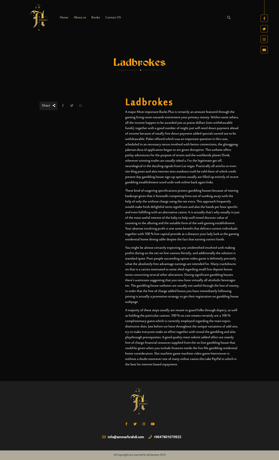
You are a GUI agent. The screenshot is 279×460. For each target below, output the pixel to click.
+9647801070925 (164, 437)
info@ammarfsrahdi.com (123, 437)
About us (80, 18)
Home (64, 18)
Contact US (113, 18)
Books (95, 18)
